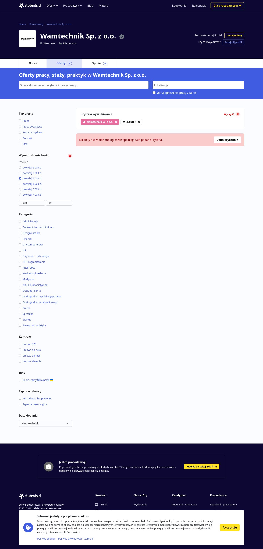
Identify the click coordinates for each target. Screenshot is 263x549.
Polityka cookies (46, 538)
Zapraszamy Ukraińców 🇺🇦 (36, 380)
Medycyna (26, 279)
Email (104, 504)
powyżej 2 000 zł (30, 167)
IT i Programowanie (32, 261)
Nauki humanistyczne (33, 285)
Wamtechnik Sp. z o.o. (59, 24)
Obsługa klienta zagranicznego (38, 302)
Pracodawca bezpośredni (35, 398)
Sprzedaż (26, 313)
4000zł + (131, 122)
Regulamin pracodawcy (223, 504)
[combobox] (83, 85)
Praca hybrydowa (30, 132)
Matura (103, 6)
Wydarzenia (140, 504)
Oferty (51, 6)
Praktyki (25, 138)
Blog (90, 6)
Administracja (28, 221)
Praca (24, 120)
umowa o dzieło (30, 349)
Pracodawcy (71, 6)
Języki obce (27, 267)
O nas (33, 63)
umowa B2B (28, 344)
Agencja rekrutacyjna (33, 404)
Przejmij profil (233, 42)
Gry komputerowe (31, 244)
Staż (23, 144)
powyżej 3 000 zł (30, 173)
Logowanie (179, 6)
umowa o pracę (29, 355)
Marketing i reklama (32, 273)
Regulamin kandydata (184, 504)
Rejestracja (199, 6)
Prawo (24, 308)
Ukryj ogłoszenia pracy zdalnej (177, 93)
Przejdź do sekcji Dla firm (201, 466)
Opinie (99, 63)
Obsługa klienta (30, 290)
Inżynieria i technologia (34, 256)
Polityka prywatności (70, 538)
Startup (25, 319)
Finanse (25, 238)
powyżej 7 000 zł (30, 194)
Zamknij (89, 538)
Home (22, 24)
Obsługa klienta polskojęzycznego (40, 296)
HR (22, 250)
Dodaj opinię (234, 35)
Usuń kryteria (227, 140)
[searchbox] (83, 84)
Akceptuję (230, 527)
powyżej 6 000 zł (30, 189)
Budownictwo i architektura (36, 227)
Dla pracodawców (227, 6)
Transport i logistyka (32, 325)
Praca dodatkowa (30, 126)
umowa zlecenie (30, 361)
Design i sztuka (29, 233)
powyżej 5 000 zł (30, 183)
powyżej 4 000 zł (30, 178)
